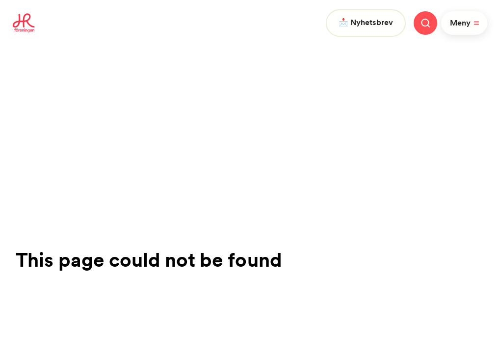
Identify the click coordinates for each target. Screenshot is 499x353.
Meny (466, 23)
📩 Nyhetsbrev (366, 22)
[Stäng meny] (425, 23)
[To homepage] (24, 23)
